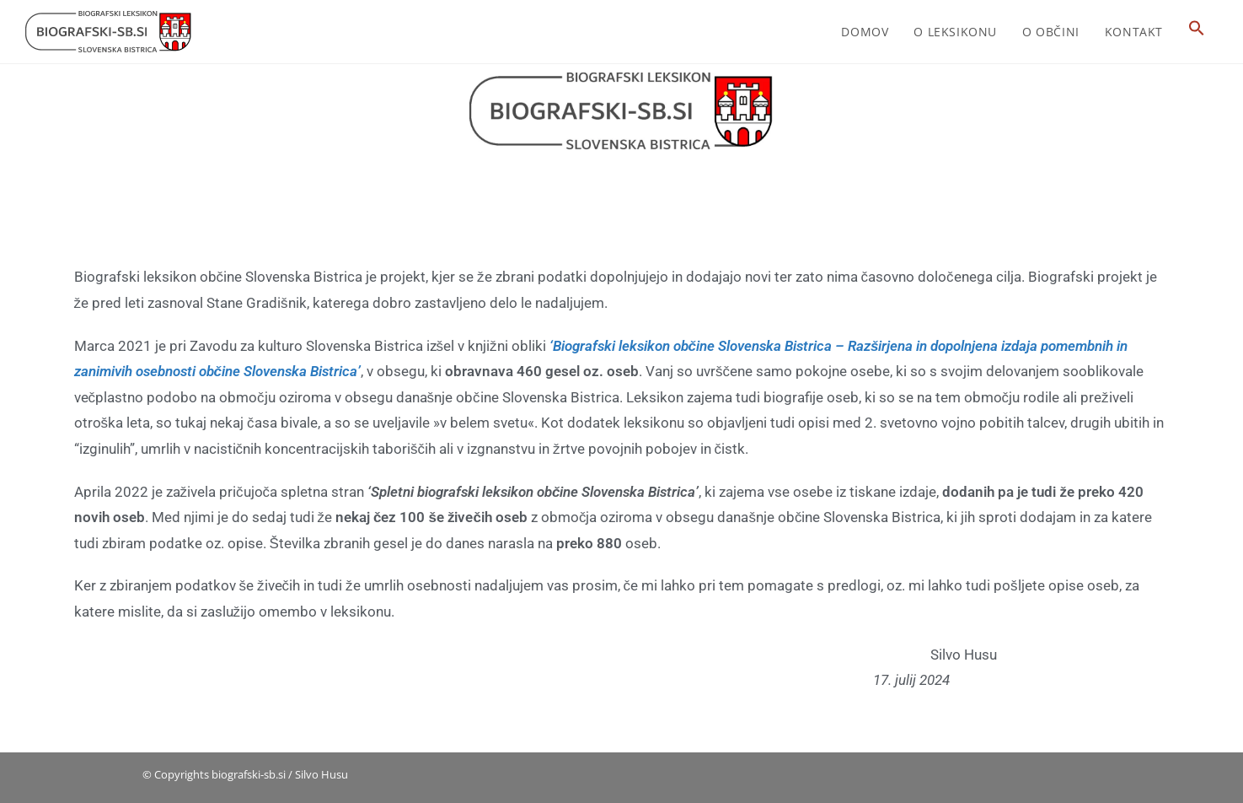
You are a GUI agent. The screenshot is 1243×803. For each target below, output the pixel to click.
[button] (1197, 31)
